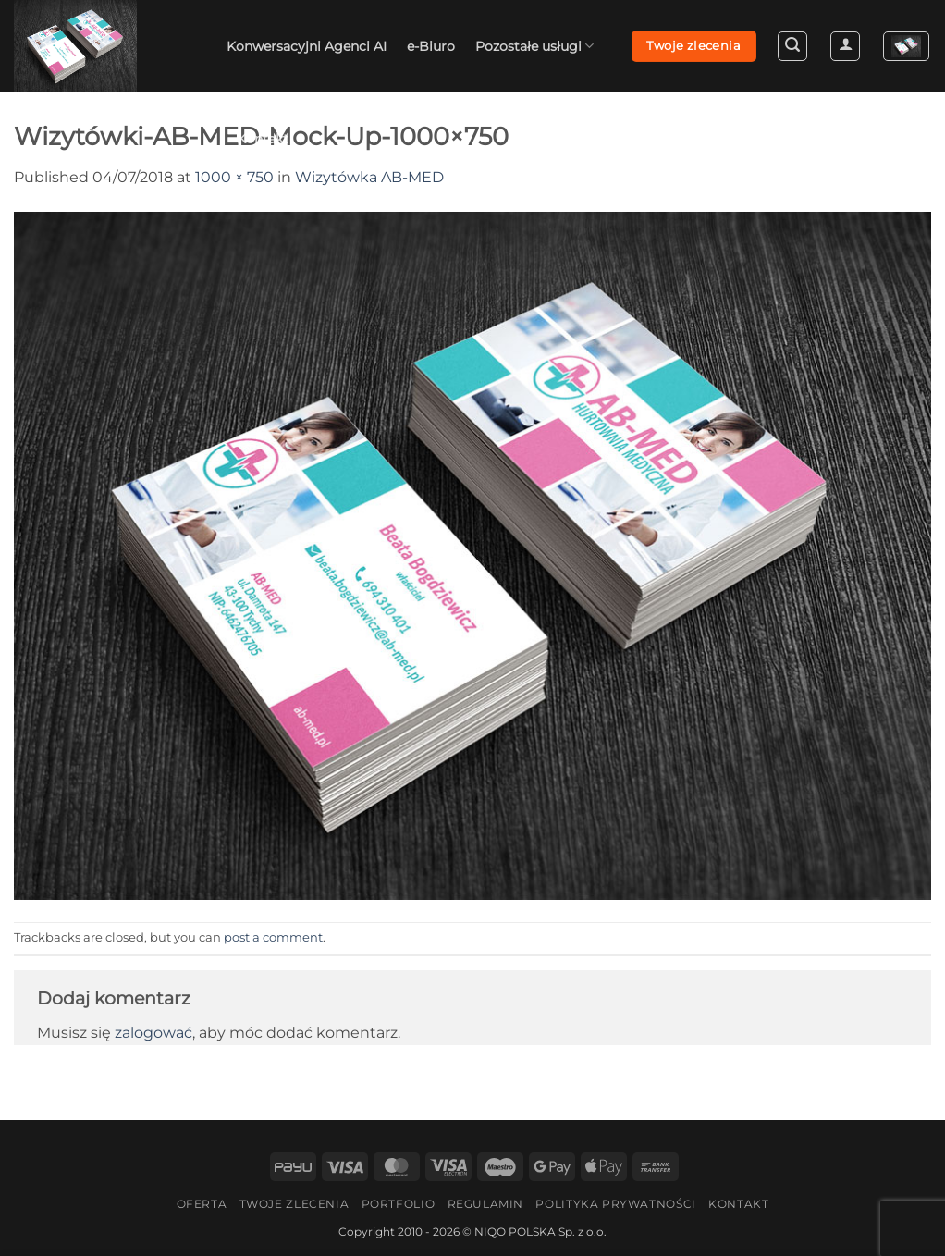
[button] (792, 46)
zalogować (153, 1032)
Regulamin (486, 1204)
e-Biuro (431, 46)
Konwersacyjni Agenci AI (307, 46)
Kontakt (262, 138)
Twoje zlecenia (294, 1204)
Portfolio (399, 1204)
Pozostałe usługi (534, 46)
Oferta (202, 1204)
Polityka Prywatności (615, 1204)
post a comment (273, 937)
